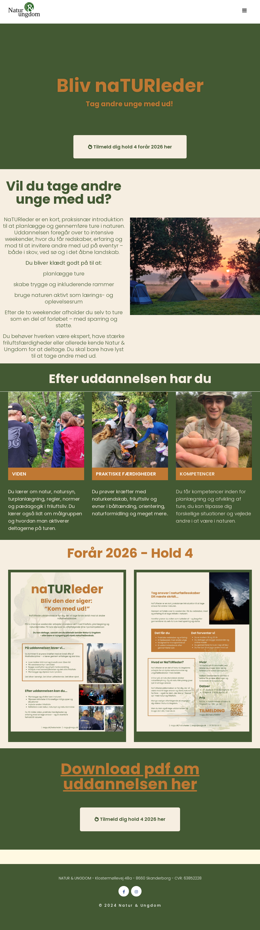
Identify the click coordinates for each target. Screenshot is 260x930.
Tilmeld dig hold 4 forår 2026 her (130, 146)
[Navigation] (244, 12)
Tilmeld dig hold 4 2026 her (130, 819)
